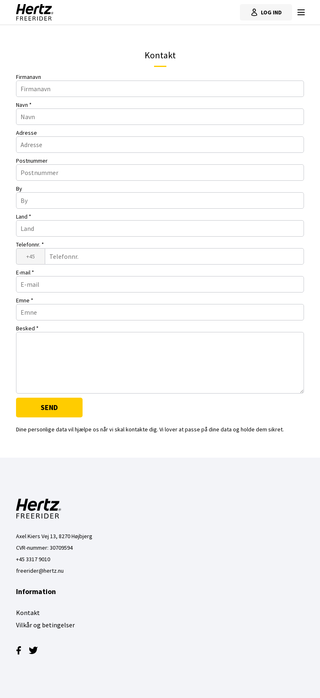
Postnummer (32, 160)
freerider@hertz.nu (40, 570)
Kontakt (28, 612)
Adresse (26, 132)
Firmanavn (28, 77)
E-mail (25, 272)
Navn (24, 104)
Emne (24, 300)
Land (23, 216)
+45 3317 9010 (33, 559)
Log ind (266, 12)
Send (49, 407)
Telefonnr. (30, 244)
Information (36, 591)
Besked (27, 328)
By (19, 188)
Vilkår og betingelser (45, 625)
